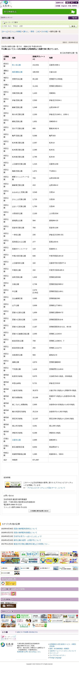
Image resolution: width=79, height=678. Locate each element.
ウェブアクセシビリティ (58, 655)
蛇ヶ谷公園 (16, 65)
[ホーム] (5, 31)
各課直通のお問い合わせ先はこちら (29, 652)
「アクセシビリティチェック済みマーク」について (45, 488)
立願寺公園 (16, 440)
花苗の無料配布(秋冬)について (26, 529)
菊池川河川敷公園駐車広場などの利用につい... (32, 544)
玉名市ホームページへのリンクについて (63, 651)
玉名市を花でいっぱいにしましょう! (28, 536)
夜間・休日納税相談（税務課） (60, 648)
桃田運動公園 (17, 72)
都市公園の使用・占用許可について (28, 540)
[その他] (45, 31)
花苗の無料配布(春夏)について (26, 532)
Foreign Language (55, 658)
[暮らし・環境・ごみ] (31, 31)
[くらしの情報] (15, 31)
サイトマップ (54, 653)
